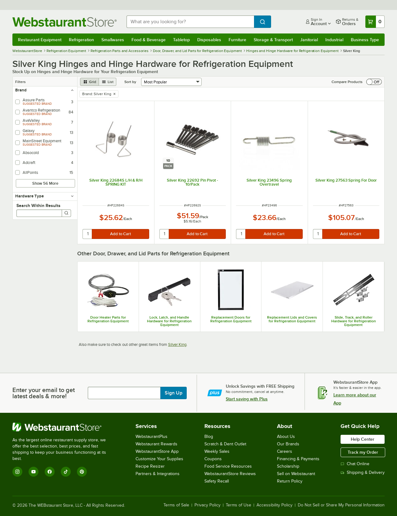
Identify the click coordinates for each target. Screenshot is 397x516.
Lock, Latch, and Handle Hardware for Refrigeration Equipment (169, 321)
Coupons (213, 458)
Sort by (130, 82)
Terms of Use (238, 505)
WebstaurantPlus (151, 436)
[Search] (66, 213)
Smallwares (112, 39)
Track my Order (363, 452)
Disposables (209, 39)
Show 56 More (45, 183)
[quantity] (88, 234)
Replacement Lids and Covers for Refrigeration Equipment (292, 319)
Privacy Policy (207, 505)
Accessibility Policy (274, 505)
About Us (286, 436)
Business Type (365, 39)
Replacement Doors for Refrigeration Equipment (231, 319)
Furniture (237, 39)
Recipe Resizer (150, 466)
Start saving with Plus (247, 398)
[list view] (107, 82)
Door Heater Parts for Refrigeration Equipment (108, 319)
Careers (284, 451)
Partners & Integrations (158, 473)
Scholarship (288, 466)
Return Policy (289, 481)
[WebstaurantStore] (63, 427)
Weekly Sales (217, 451)
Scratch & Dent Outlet (225, 444)
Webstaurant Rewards (156, 444)
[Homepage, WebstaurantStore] (64, 22)
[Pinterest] (82, 472)
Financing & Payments (298, 458)
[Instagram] (17, 472)
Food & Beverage (149, 39)
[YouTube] (33, 472)
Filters (20, 82)
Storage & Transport (273, 39)
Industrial (334, 39)
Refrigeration (81, 39)
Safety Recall (216, 481)
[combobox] (190, 21)
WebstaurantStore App (157, 451)
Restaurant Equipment (39, 39)
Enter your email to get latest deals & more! (43, 393)
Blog (208, 436)
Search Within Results (38, 205)
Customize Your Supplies (159, 458)
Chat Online (355, 463)
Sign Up (173, 393)
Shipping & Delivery (363, 472)
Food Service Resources (228, 466)
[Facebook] (50, 472)
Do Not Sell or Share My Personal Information (341, 505)
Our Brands (288, 444)
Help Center (362, 439)
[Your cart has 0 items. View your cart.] (375, 21)
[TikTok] (66, 472)
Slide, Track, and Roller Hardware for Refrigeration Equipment (353, 321)
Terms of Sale (176, 505)
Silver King (177, 344)
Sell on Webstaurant (296, 473)
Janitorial (309, 39)
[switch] (374, 82)
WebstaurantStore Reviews (230, 473)
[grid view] (89, 82)
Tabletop (181, 39)
